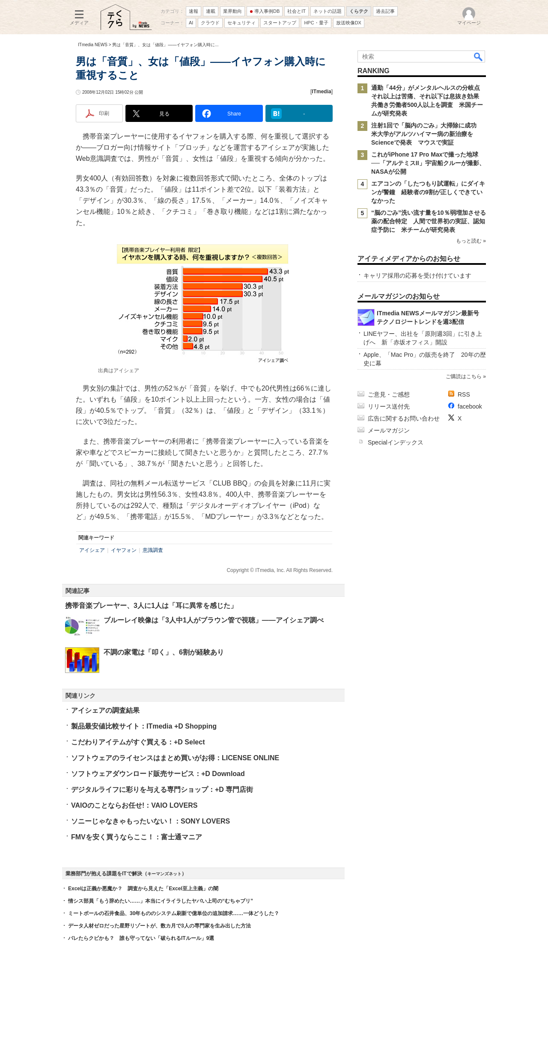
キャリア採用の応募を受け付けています (417, 275)
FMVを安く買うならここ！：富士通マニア (136, 837)
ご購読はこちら (464, 376)
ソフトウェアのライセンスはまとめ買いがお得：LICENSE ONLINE (175, 758)
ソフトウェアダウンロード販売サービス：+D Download (158, 773)
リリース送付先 (389, 406)
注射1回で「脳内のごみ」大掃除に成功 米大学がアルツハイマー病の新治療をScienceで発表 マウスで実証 (426, 134)
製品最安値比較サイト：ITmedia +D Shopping (144, 726)
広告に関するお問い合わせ (404, 418)
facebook (470, 406)
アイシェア (92, 550)
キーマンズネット (164, 873)
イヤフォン (124, 550)
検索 (478, 56)
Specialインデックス (395, 442)
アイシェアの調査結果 (105, 710)
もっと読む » (471, 241)
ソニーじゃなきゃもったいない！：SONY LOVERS (150, 821)
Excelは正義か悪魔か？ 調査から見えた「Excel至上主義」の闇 (143, 889)
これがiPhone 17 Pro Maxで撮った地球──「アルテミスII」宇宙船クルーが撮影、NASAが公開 (428, 163)
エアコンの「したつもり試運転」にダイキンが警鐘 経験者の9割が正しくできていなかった (428, 192)
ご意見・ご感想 (389, 394)
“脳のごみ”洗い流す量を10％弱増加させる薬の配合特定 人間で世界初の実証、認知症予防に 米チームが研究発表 (428, 221)
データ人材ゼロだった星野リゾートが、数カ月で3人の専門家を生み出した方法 (159, 926)
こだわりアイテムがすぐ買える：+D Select (138, 742)
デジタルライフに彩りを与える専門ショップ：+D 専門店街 (162, 789)
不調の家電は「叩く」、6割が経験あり (164, 652)
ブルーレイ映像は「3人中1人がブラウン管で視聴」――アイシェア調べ (214, 620)
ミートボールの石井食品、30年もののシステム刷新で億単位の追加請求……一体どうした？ (173, 913)
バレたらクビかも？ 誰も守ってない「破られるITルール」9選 (141, 938)
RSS (464, 394)
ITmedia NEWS (92, 44)
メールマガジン (389, 430)
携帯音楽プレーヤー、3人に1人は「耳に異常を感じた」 (151, 605)
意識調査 (153, 550)
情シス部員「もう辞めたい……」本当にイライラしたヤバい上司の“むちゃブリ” (160, 901)
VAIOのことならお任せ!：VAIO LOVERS (134, 805)
